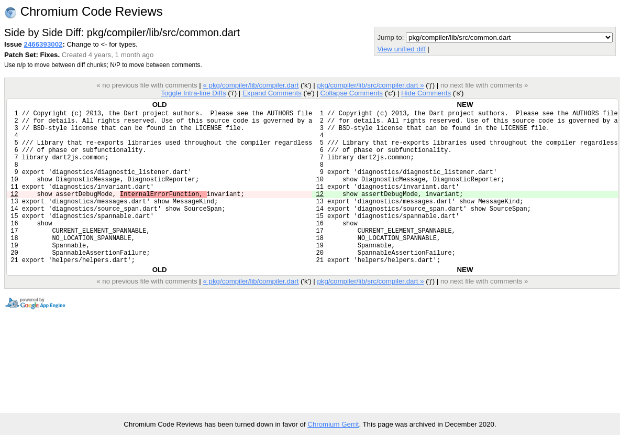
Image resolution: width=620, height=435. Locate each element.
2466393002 (43, 44)
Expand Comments (272, 93)
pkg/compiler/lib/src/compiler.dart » (370, 85)
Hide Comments (426, 93)
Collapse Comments (351, 93)
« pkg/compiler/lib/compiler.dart (250, 85)
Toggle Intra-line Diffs (193, 93)
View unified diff (401, 49)
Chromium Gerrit (333, 424)
